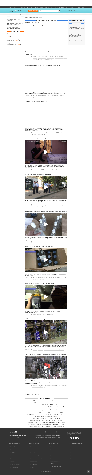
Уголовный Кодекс (41, 414)
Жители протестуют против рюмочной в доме (38, 174)
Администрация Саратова (43, 424)
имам (40, 402)
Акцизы (34, 314)
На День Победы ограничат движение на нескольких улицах (14, 28)
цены (62, 400)
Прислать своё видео (33, 10)
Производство (47, 349)
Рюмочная (39, 206)
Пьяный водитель (50, 57)
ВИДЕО (20, 11)
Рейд (51, 385)
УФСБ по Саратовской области (57, 349)
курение (30, 410)
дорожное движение (42, 400)
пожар (63, 402)
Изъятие (58, 169)
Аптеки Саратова (54, 452)
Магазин (39, 97)
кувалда (61, 410)
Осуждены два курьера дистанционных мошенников (13, 34)
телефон (55, 416)
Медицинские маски (46, 97)
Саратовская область (37, 59)
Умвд (49, 206)
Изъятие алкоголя (56, 277)
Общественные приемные (16, 467)
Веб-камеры (57, 7)
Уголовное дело (56, 385)
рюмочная (48, 414)
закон (40, 412)
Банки (62, 7)
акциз (39, 404)
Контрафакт (44, 242)
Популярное (33, 14)
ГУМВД (39, 242)
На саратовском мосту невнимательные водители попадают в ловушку (75, 35)
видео (33, 424)
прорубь (45, 402)
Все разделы (81, 7)
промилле (29, 402)
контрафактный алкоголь (41, 411)
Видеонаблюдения (42, 95)
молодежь (53, 426)
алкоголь (65, 392)
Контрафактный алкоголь (38, 279)
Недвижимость (22, 7)
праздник (29, 404)
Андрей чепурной (41, 205)
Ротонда (48, 420)
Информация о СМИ (13, 437)
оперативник (55, 412)
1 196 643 (69, 434)
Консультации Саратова (55, 458)
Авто (52, 7)
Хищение (43, 134)
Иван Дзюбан (60, 414)
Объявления (46, 7)
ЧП (51, 59)
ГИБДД (43, 56)
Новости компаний (34, 461)
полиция (48, 406)
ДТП (46, 56)
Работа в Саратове (34, 452)
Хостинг (32, 467)
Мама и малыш (53, 455)
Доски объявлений (34, 455)
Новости (10, 7)
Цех (44, 386)
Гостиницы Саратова (75, 452)
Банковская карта (41, 132)
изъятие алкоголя (33, 412)
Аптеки (15, 7)
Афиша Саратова (74, 446)
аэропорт (55, 409)
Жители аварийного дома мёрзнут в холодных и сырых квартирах (76, 41)
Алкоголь (39, 56)
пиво (34, 401)
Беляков (65, 409)
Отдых (67, 7)
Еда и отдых (73, 449)
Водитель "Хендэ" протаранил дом (35, 25)
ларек (63, 422)
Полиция (38, 134)
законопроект (60, 426)
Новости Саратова (59, 56)
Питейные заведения (60, 205)
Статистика (42, 431)
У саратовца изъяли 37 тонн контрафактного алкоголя (40, 139)
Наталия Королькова (50, 205)
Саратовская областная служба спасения (43, 418)
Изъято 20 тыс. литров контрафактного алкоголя (39, 246)
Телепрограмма (73, 458)
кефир (60, 409)
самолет (42, 426)
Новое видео (18, 14)
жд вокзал (37, 416)
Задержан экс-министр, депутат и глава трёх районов (14, 43)
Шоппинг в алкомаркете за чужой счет (36, 101)
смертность (57, 418)
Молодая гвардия (56, 400)
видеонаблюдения (58, 406)
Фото (32, 7)
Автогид (32, 449)
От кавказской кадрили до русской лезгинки (60, 14)
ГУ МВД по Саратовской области (53, 95)
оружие (49, 400)
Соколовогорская (46, 59)
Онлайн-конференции (15, 464)
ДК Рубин (29, 406)
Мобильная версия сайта (46, 471)
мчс (58, 410)
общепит (57, 404)
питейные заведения (33, 426)
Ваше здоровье (53, 449)
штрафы (28, 409)
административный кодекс (46, 416)
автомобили (30, 414)
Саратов (65, 57)
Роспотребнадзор (57, 420)
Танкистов (44, 206)
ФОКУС (36, 7)
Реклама (37, 431)
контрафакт (56, 424)
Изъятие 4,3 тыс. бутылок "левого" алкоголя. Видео (39, 283)
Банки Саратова (33, 464)
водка (29, 400)
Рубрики (10, 14)
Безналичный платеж (50, 132)
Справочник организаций (36, 458)
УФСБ (62, 385)
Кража (62, 95)
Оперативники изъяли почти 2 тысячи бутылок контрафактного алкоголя (46, 211)
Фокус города (13, 455)
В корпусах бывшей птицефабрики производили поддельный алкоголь (45, 354)
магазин (34, 404)
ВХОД (69, 10)
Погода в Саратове (14, 458)
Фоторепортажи (43, 14)
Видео (28, 7)
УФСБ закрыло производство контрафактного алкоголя (40, 319)
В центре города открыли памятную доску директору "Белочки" (15, 24)
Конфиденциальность (51, 431)
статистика (52, 410)
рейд (49, 409)
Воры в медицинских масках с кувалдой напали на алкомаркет (43, 65)
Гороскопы (72, 455)
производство (52, 402)
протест (49, 412)
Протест (34, 206)
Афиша (71, 7)
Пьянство (35, 57)
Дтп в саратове (51, 56)
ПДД (64, 406)
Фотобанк (12, 461)
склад (65, 414)
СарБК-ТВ (12, 452)
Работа (41, 7)
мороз (63, 424)
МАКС (44, 409)
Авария (34, 56)
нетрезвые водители (33, 422)
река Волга (63, 404)
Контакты (59, 431)
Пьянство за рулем (42, 57)
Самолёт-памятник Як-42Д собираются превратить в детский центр (76, 28)
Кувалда (34, 97)
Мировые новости (14, 449)
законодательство (37, 407)
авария (59, 402)
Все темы (75, 14)
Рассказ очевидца (59, 57)
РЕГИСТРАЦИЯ (74, 10)
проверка (45, 404)
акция (54, 414)
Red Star (44, 412)
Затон (29, 424)
